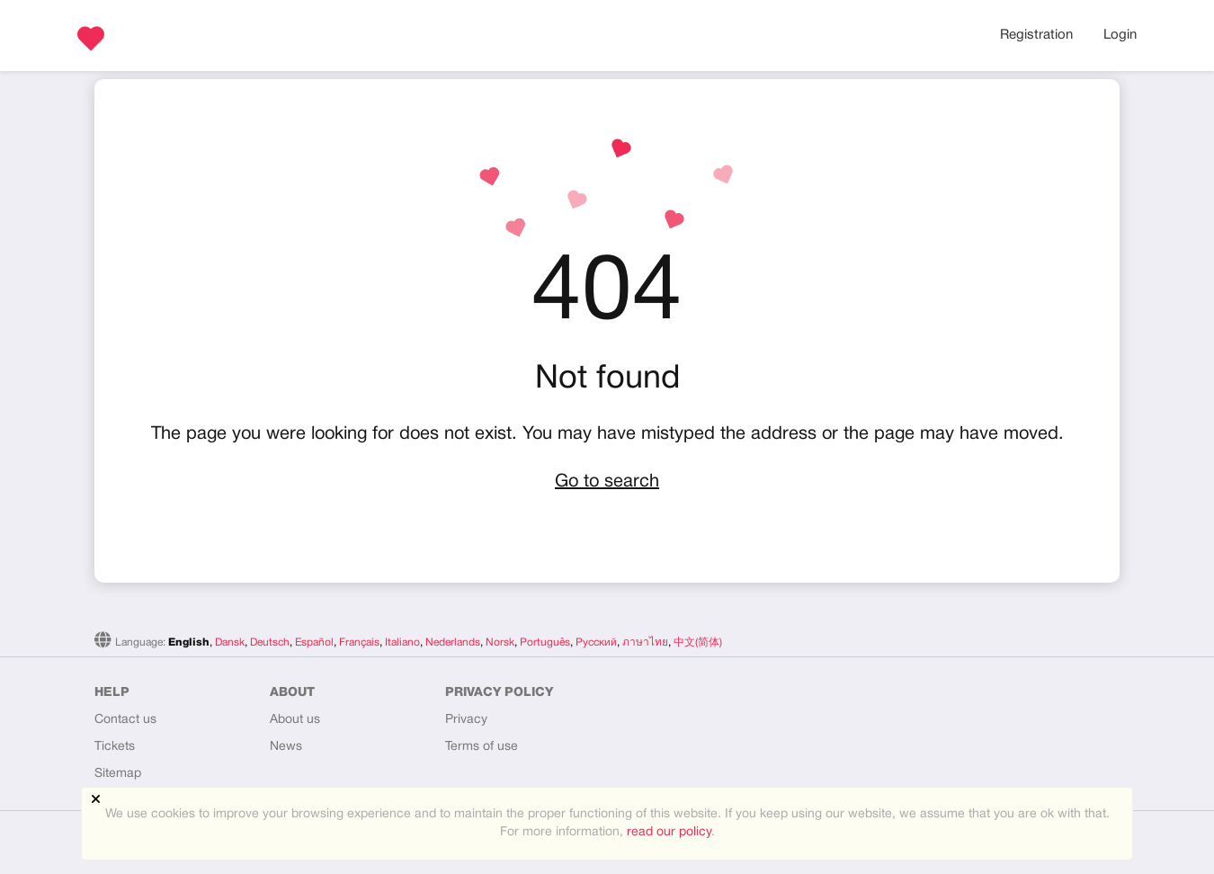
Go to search (607, 482)
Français (359, 642)
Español (314, 642)
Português (545, 642)
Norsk (500, 642)
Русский (596, 642)
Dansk (230, 642)
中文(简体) (698, 642)
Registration (1036, 35)
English (189, 642)
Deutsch (270, 642)
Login (1120, 35)
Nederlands (452, 642)
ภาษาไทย (645, 642)
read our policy (669, 832)
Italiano (402, 642)
